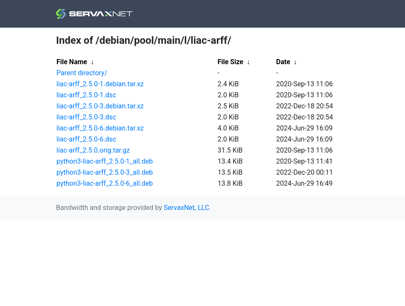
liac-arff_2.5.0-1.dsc (86, 95)
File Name (71, 62)
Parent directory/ (81, 73)
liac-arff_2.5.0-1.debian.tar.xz (100, 84)
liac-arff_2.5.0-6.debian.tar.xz (100, 128)
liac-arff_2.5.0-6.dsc (86, 139)
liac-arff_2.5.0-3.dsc (86, 117)
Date (283, 62)
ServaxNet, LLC (186, 208)
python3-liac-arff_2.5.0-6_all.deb (104, 183)
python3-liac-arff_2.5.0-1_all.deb (104, 161)
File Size (231, 62)
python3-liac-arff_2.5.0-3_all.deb (104, 172)
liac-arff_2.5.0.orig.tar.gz (93, 150)
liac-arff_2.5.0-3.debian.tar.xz (100, 106)
